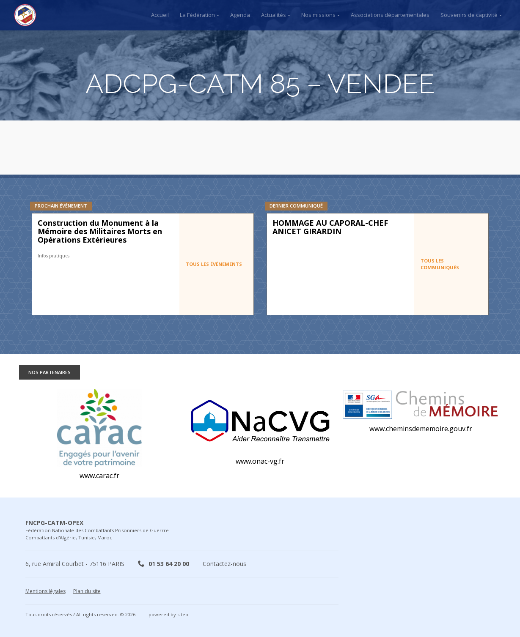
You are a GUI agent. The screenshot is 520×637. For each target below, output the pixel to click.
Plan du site (87, 591)
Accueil (160, 15)
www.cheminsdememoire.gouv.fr (420, 428)
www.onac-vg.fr (260, 461)
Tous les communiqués (440, 264)
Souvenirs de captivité (469, 15)
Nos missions (318, 15)
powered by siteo (168, 614)
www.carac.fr (99, 475)
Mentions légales (45, 591)
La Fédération (197, 15)
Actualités (273, 15)
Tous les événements (214, 264)
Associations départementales (390, 15)
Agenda (240, 15)
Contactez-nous (224, 564)
